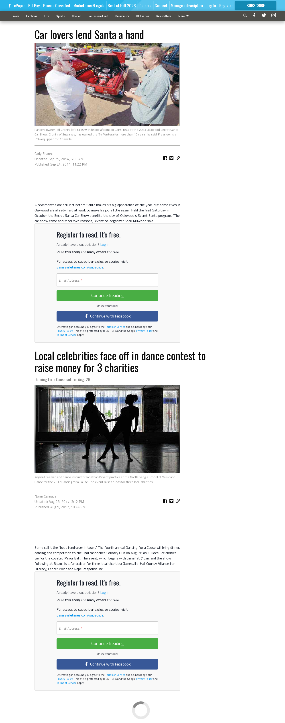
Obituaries (142, 16)
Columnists (122, 16)
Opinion (76, 16)
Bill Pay (34, 5)
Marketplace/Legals (88, 5)
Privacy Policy (65, 331)
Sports (60, 16)
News (15, 16)
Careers (145, 5)
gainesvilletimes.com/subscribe (80, 267)
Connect (161, 5)
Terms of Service (115, 327)
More (184, 16)
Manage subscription (187, 5)
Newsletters (163, 16)
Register (226, 5)
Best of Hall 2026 (122, 5)
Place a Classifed (56, 5)
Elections (31, 16)
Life (46, 16)
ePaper (19, 5)
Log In (211, 5)
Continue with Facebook (107, 316)
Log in (104, 244)
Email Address (70, 280)
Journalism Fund (98, 16)
